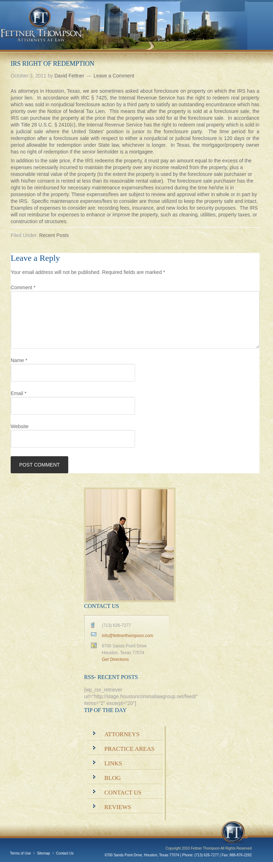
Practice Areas (129, 748)
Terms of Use (20, 853)
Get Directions (115, 659)
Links (113, 763)
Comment (23, 287)
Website (19, 426)
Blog (112, 778)
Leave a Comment (113, 76)
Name (19, 360)
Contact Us (122, 792)
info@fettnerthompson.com (127, 635)
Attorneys (121, 734)
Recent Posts (54, 235)
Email (18, 393)
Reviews (117, 807)
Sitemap (43, 853)
